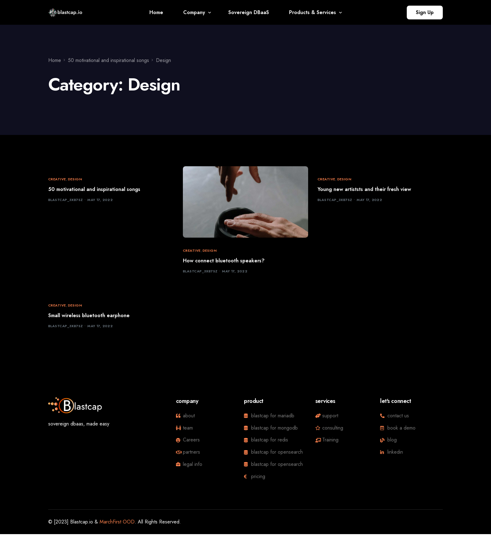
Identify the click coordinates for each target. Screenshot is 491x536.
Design (75, 179)
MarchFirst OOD (117, 523)
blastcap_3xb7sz (65, 200)
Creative (57, 179)
